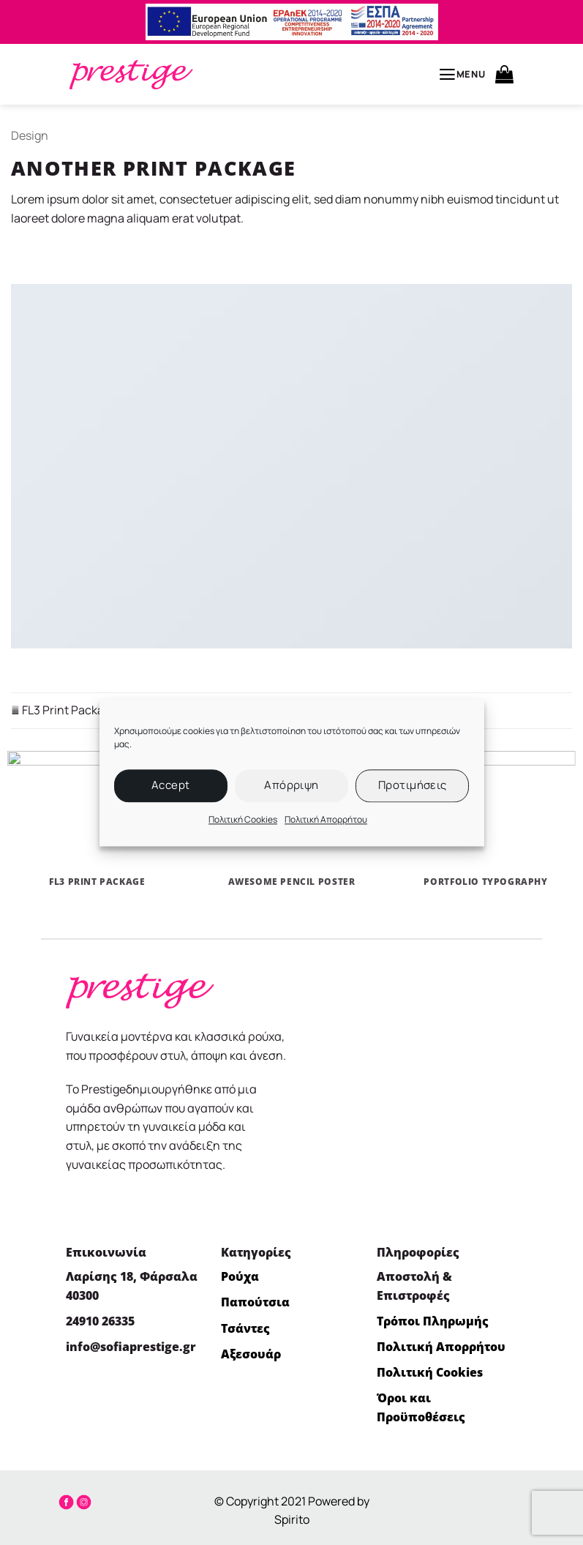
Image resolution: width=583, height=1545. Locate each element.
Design (29, 135)
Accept (170, 785)
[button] (462, 74)
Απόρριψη (291, 785)
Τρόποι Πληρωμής (433, 1321)
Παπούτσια (255, 1302)
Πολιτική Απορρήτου (326, 819)
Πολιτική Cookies (242, 819)
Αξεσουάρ (251, 1354)
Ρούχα (240, 1276)
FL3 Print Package (64, 710)
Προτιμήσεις (412, 785)
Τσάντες (245, 1328)
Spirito (291, 1519)
